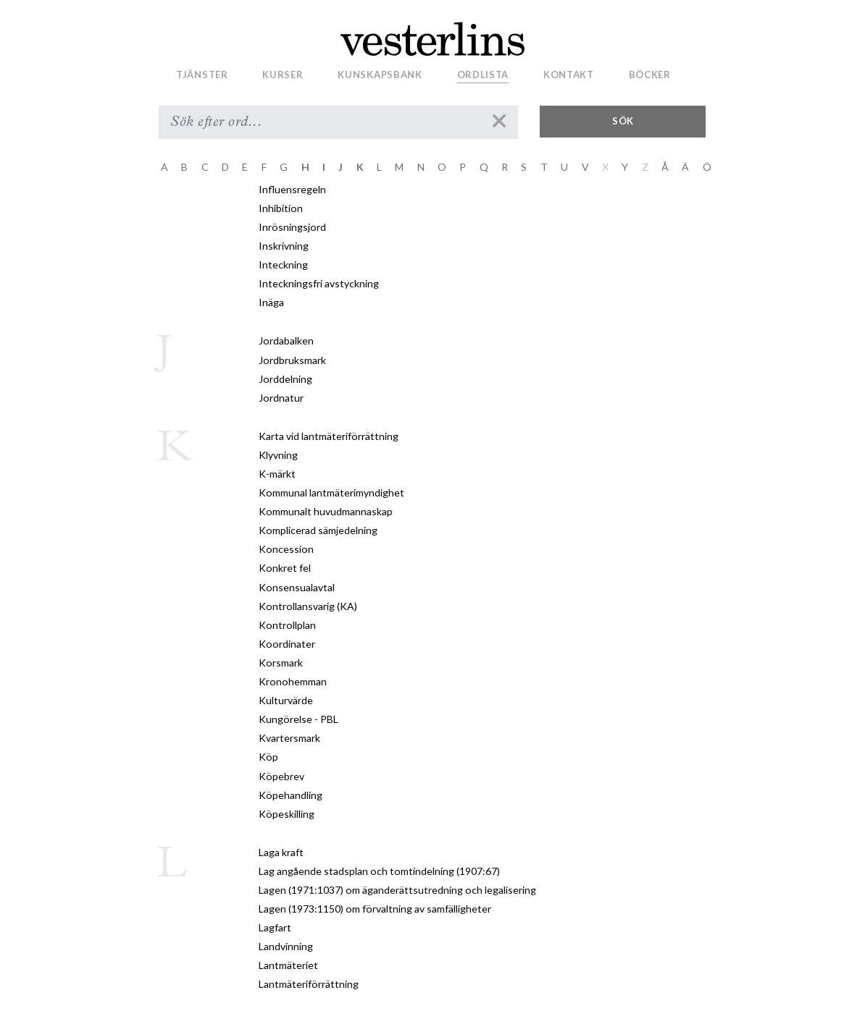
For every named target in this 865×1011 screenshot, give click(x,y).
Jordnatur (281, 398)
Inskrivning (284, 246)
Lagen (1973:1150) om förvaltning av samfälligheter (375, 908)
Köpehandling (290, 795)
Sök (623, 121)
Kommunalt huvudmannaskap (326, 511)
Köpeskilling (286, 814)
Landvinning (286, 946)
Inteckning (283, 264)
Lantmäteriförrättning (309, 984)
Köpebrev (281, 776)
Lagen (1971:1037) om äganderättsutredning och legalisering (397, 890)
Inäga (271, 302)
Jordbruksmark (292, 360)
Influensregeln (292, 189)
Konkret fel (285, 568)
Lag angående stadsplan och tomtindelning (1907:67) (379, 871)
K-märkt (277, 474)
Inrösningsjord (292, 227)
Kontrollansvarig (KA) (308, 606)
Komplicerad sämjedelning (318, 530)
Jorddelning (285, 379)
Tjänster (202, 74)
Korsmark (281, 662)
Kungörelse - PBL (298, 719)
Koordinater (287, 644)
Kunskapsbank (380, 74)
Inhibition (281, 208)
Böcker (650, 74)
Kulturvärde (286, 700)
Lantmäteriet (288, 965)
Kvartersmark (289, 738)
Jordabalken (286, 340)
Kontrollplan (287, 625)
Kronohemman (293, 681)
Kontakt (568, 74)
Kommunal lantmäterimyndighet (331, 492)
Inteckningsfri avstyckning (319, 283)
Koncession (286, 549)
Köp (268, 756)
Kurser (282, 74)
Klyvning (278, 455)
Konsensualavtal (297, 587)
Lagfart (275, 927)
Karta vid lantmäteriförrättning (328, 436)
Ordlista (483, 74)
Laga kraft (281, 852)
